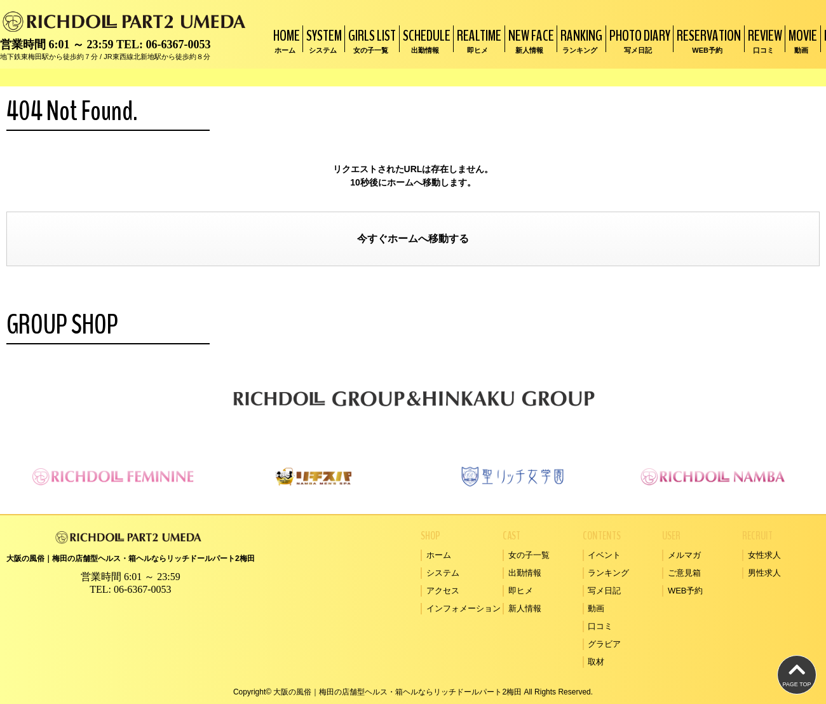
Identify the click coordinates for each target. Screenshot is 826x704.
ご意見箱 (684, 573)
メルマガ (684, 555)
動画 (596, 608)
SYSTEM (322, 40)
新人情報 (524, 608)
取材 (596, 662)
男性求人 (764, 573)
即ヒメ (520, 590)
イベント (604, 555)
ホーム (403, 238)
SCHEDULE (425, 40)
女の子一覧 (529, 555)
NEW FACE (529, 40)
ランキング (608, 573)
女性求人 (764, 555)
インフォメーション (463, 608)
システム (442, 573)
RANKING (579, 40)
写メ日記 (604, 590)
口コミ (600, 626)
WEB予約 (685, 590)
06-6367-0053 (178, 44)
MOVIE (801, 40)
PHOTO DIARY (638, 40)
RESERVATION (707, 40)
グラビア (604, 644)
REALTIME (477, 40)
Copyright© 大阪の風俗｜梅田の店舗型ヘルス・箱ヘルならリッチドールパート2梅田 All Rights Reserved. (413, 691)
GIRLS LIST (370, 40)
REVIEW (763, 40)
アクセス (442, 590)
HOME (285, 40)
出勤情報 (524, 573)
